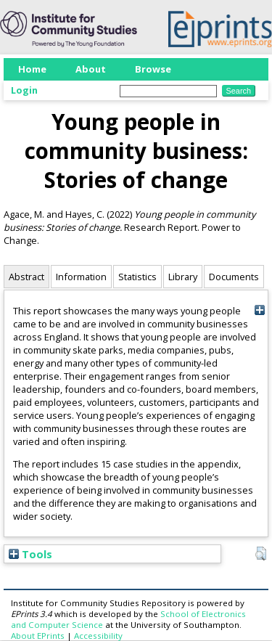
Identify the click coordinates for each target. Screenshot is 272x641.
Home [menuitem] (32, 68)
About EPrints (38, 635)
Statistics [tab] (137, 276)
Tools (30, 554)
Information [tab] (81, 276)
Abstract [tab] (26, 276)
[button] (260, 554)
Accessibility (98, 635)
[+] (259, 309)
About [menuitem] (90, 68)
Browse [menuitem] (153, 68)
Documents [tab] (234, 276)
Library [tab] (182, 276)
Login (24, 90)
